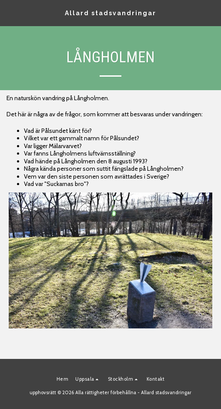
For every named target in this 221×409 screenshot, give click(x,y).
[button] (9, 12)
